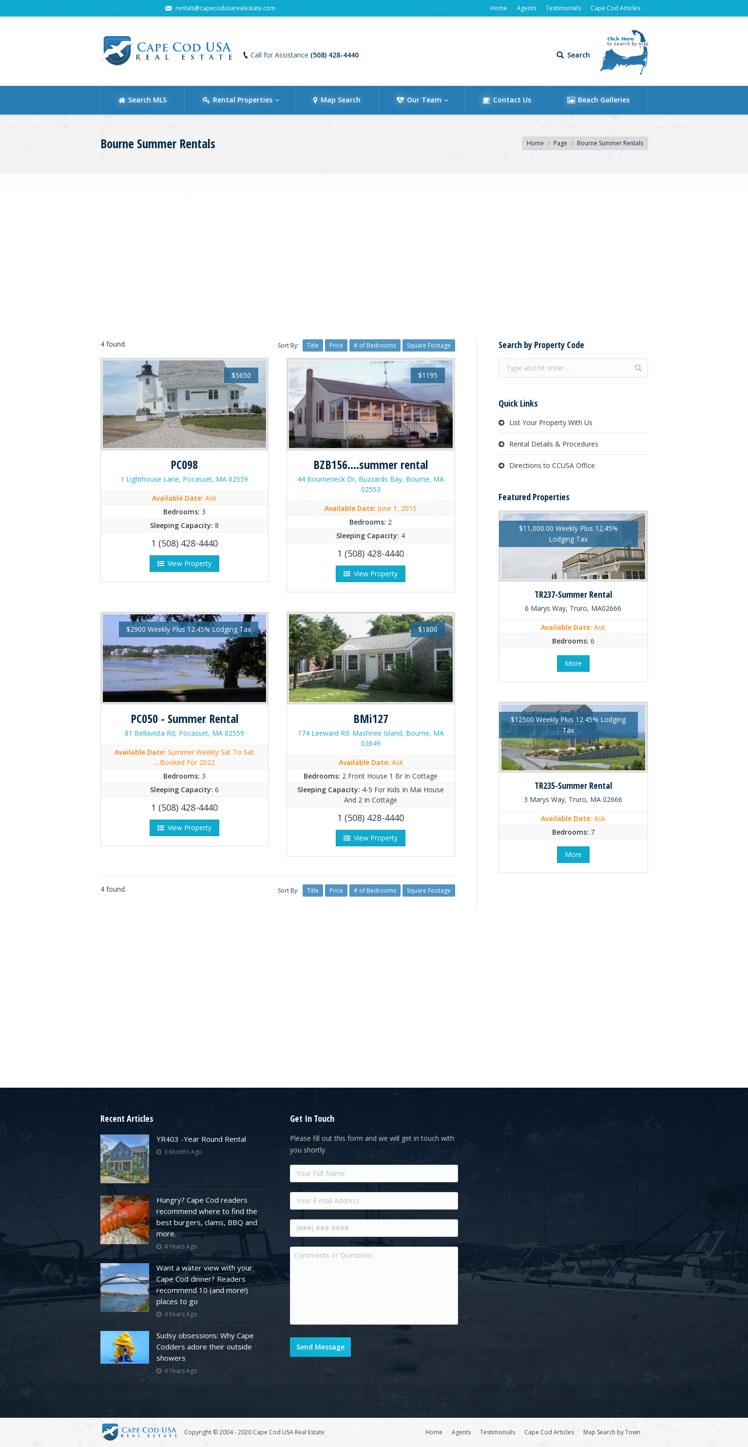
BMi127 (370, 718)
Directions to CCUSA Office (552, 465)
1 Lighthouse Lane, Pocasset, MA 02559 (184, 479)
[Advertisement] (374, 253)
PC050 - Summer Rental (184, 718)
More (573, 663)
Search (578, 55)
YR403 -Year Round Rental (201, 1139)
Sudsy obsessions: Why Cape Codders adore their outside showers (205, 1346)
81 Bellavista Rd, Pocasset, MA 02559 (184, 733)
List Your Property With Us (551, 422)
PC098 (184, 464)
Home (535, 143)
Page (560, 143)
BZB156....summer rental (370, 464)
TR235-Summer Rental (573, 785)
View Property (184, 563)
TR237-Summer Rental (573, 594)
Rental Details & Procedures (553, 444)
